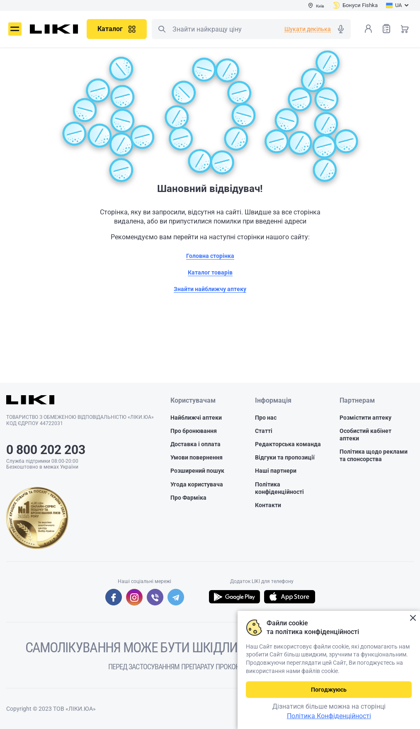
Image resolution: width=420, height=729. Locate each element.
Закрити (412, 618)
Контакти (268, 505)
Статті (263, 431)
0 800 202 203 (45, 449)
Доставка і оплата (195, 444)
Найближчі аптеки (196, 417)
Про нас (266, 417)
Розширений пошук (197, 470)
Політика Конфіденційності (329, 716)
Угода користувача (196, 484)
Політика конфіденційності (279, 488)
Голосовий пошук (340, 29)
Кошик (405, 29)
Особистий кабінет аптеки (365, 435)
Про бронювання (193, 431)
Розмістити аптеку (365, 417)
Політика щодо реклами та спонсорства (374, 455)
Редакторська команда (288, 444)
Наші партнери (275, 470)
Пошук (162, 29)
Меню (15, 29)
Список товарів (386, 28)
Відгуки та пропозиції (285, 457)
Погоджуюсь (329, 689)
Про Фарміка (188, 497)
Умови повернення (196, 457)
